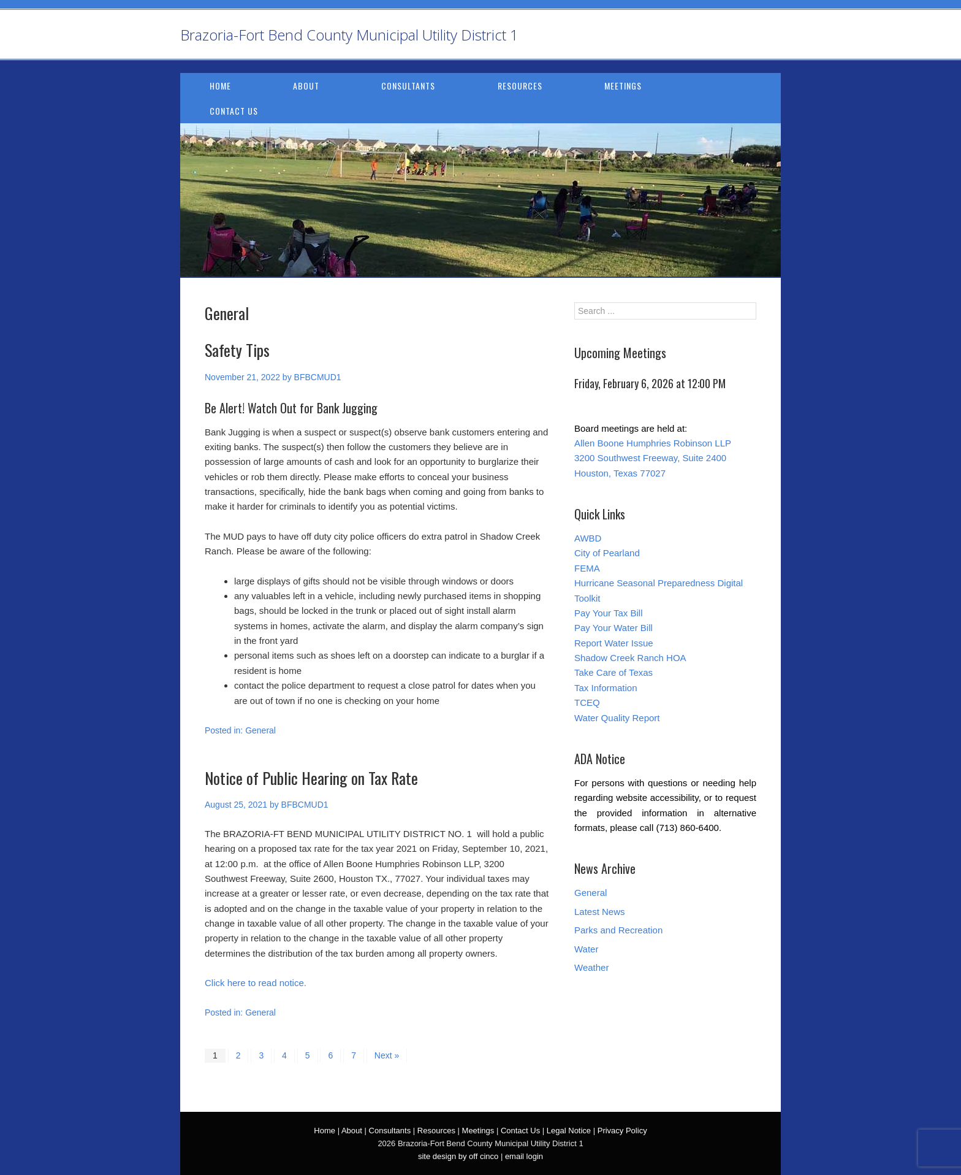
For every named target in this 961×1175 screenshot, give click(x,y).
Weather (591, 967)
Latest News (599, 911)
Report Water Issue (613, 643)
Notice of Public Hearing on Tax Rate (311, 778)
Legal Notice (569, 1130)
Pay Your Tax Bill (608, 613)
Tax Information (605, 688)
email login (524, 1156)
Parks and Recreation (618, 930)
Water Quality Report (617, 718)
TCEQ (587, 702)
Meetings (623, 85)
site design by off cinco (458, 1156)
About (306, 85)
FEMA (587, 568)
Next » (386, 1055)
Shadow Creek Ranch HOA (630, 658)
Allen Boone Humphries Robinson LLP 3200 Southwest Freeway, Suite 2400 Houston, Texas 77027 (652, 458)
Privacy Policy (622, 1130)
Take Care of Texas (613, 672)
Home (220, 85)
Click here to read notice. (255, 983)
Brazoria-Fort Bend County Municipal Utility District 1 (349, 35)
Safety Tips (237, 350)
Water (586, 949)
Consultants (408, 85)
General (260, 730)
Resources (520, 85)
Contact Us (234, 110)
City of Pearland (607, 553)
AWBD (587, 538)
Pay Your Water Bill (613, 627)
